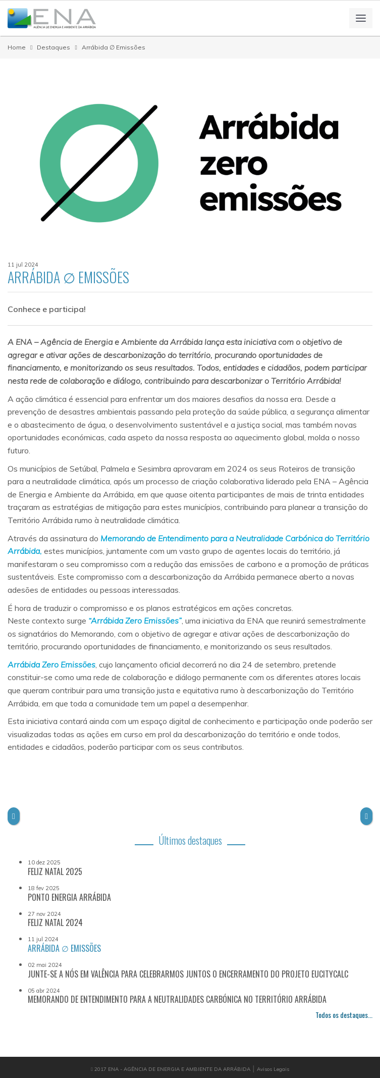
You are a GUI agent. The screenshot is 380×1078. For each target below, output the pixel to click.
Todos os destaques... (343, 1014)
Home (17, 47)
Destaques (53, 47)
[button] (14, 816)
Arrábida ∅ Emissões (113, 47)
